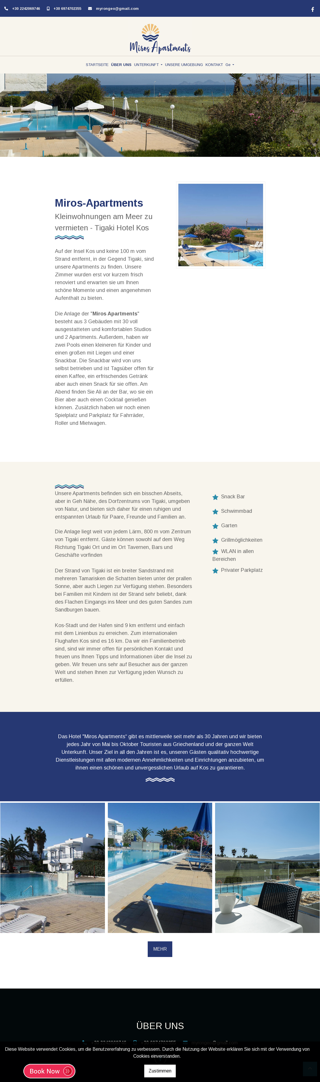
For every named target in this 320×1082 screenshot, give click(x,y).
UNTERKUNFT (147, 65)
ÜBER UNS (121, 65)
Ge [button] (228, 65)
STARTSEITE (97, 65)
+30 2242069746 (26, 8)
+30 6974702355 (67, 8)
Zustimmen (160, 1070)
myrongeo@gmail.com (117, 8)
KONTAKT (214, 65)
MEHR (160, 949)
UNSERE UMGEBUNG (184, 65)
